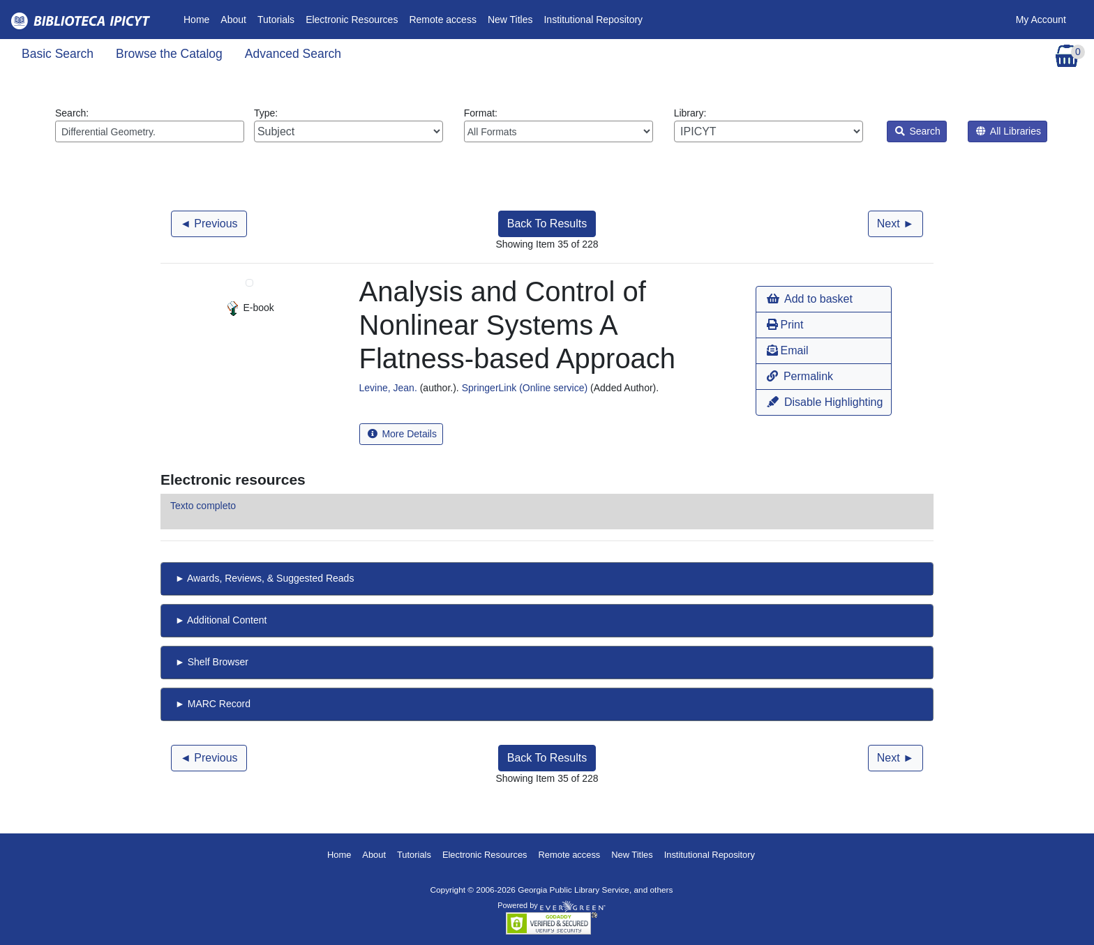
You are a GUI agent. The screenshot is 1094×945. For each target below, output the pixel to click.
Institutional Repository (593, 19)
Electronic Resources (352, 19)
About (233, 19)
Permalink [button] (800, 376)
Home (199, 18)
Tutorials (275, 19)
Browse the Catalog (169, 54)
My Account (1041, 19)
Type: (348, 124)
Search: (149, 124)
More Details (402, 433)
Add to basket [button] (809, 299)
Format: (558, 124)
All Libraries (1008, 131)
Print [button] (785, 325)
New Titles (510, 19)
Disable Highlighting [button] (825, 402)
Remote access (442, 19)
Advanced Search (293, 54)
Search (918, 131)
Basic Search (57, 54)
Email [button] (787, 350)
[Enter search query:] (149, 131)
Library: (768, 124)
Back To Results (547, 223)
